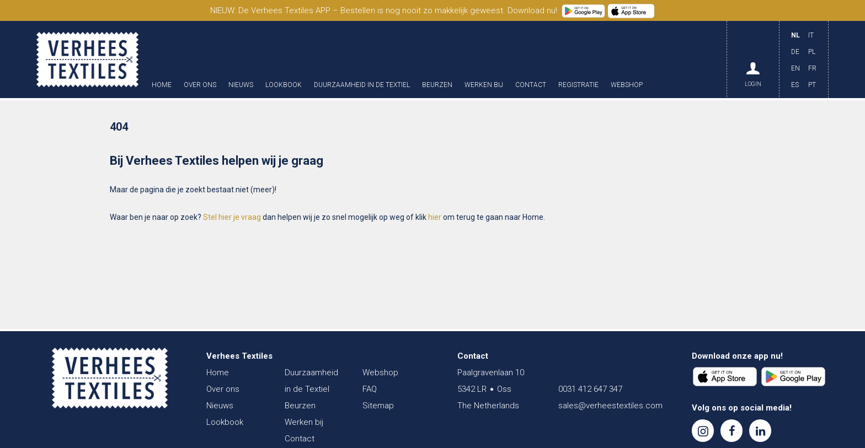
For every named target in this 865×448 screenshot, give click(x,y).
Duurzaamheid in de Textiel (362, 85)
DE (795, 52)
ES (795, 85)
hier (434, 217)
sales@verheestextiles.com (610, 406)
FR (812, 68)
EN (795, 68)
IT (811, 35)
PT (812, 85)
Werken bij (483, 85)
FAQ (369, 389)
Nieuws (240, 85)
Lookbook (283, 85)
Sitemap (378, 406)
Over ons (200, 85)
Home (162, 85)
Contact (530, 85)
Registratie (578, 85)
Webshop (627, 85)
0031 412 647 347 (590, 389)
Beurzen (437, 85)
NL (795, 35)
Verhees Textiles (87, 59)
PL (811, 52)
